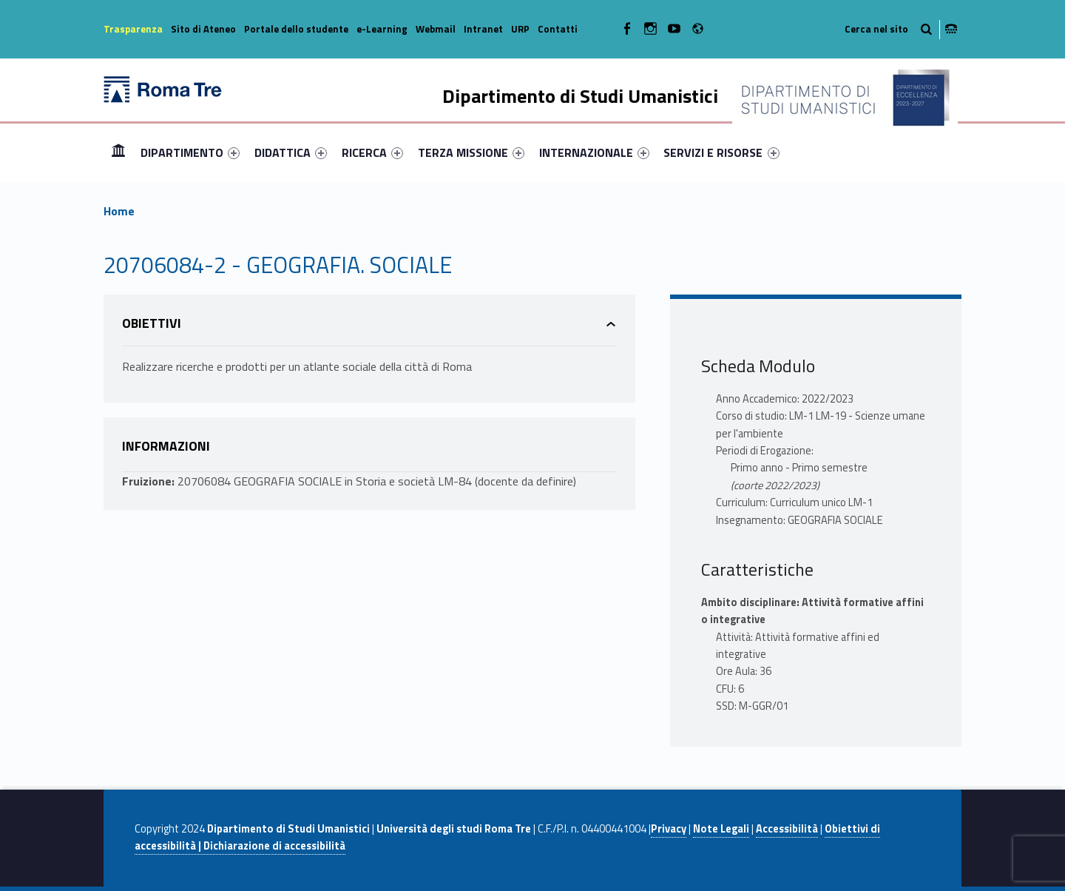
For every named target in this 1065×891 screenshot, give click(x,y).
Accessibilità (787, 829)
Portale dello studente (296, 28)
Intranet (483, 28)
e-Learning (382, 28)
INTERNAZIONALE (594, 152)
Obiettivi (151, 323)
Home (118, 152)
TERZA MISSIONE (471, 152)
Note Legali (721, 829)
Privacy (668, 829)
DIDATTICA (290, 152)
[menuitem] (118, 152)
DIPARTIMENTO (190, 152)
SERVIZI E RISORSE (721, 152)
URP (520, 28)
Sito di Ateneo (203, 28)
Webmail (436, 28)
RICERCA (372, 152)
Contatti (558, 28)
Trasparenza (133, 28)
